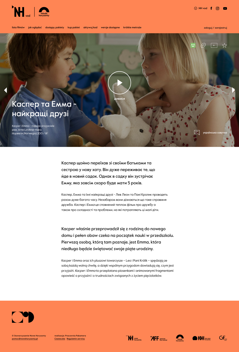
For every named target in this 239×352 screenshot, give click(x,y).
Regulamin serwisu (76, 339)
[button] (234, 90)
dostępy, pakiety (54, 27)
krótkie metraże (132, 27)
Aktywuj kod (90, 27)
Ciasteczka (59, 339)
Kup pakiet (74, 27)
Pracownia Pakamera (75, 336)
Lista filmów (18, 27)
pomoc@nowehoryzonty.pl (25, 339)
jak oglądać (35, 27)
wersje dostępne (110, 27)
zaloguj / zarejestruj (215, 28)
